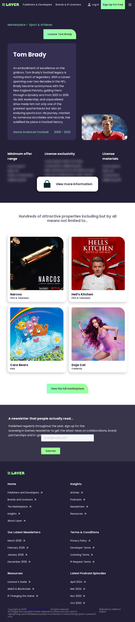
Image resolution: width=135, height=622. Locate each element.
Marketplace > (18, 25)
